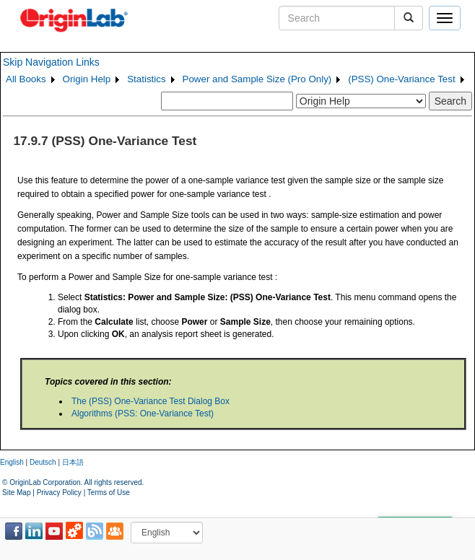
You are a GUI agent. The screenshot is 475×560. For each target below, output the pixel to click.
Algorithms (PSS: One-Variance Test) (142, 413)
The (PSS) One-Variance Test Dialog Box (150, 401)
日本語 (73, 462)
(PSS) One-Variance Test (401, 79)
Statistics (146, 79)
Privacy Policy (59, 492)
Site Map (16, 492)
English (12, 462)
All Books (26, 79)
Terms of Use (108, 492)
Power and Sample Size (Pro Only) (257, 79)
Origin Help (87, 79)
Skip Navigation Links (51, 62)
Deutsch (43, 462)
